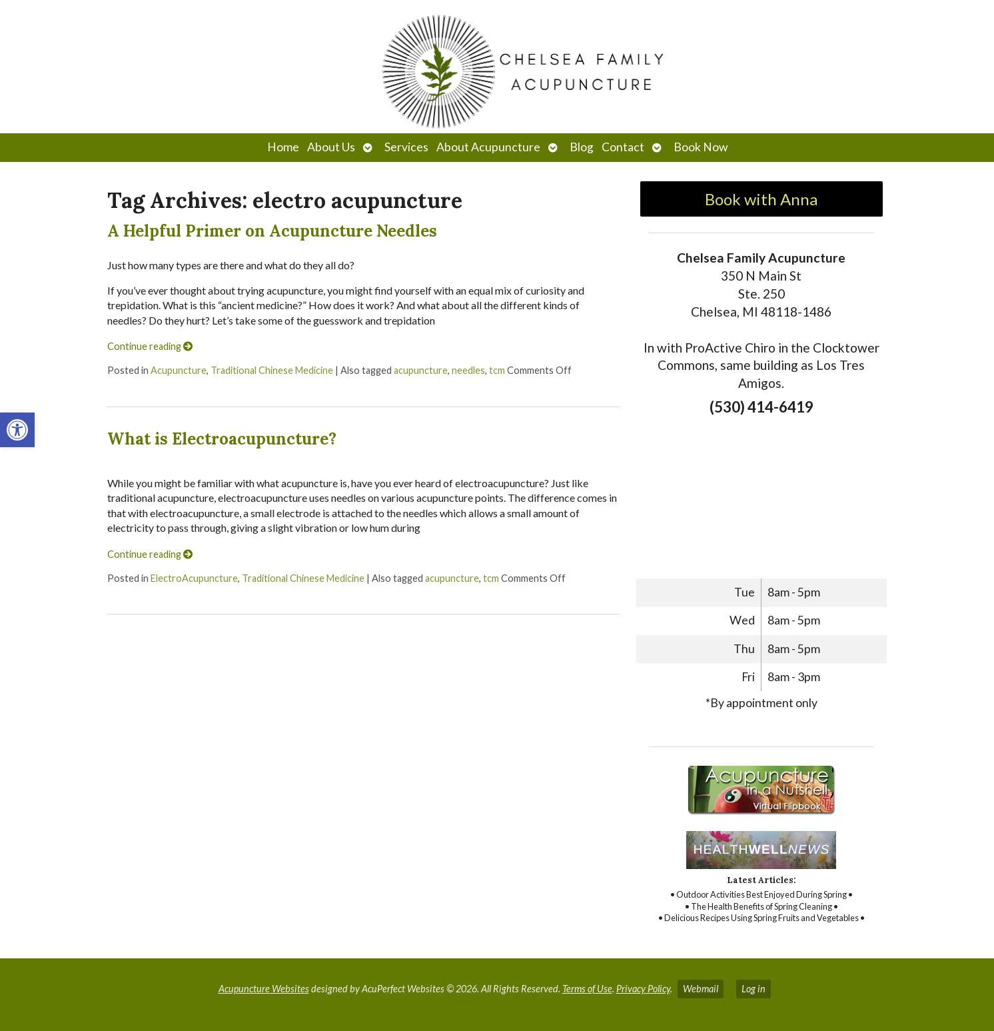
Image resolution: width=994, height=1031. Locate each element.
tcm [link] (497, 370)
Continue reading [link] (150, 346)
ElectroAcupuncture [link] (194, 578)
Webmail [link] (700, 988)
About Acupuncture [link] (488, 147)
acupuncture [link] (421, 370)
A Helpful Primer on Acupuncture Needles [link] (272, 231)
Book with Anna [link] (761, 199)
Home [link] (283, 147)
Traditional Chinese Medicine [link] (272, 370)
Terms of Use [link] (587, 988)
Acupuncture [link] (179, 370)
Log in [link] (753, 988)
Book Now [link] (701, 147)
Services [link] (406, 147)
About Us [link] (331, 147)
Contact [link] (623, 147)
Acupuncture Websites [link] (264, 988)
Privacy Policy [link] (643, 988)
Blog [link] (582, 147)
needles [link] (468, 370)
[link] (17, 430)
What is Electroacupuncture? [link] (221, 439)
